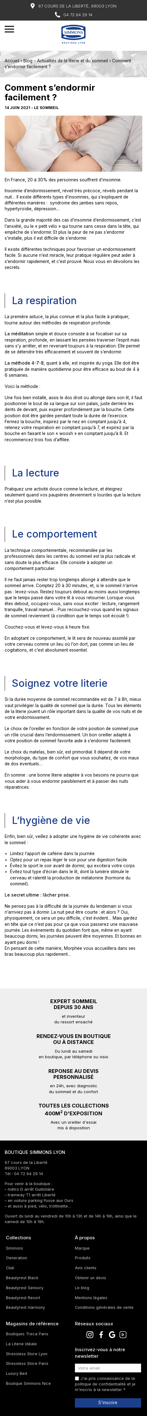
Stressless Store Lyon (26, 1353)
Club (10, 1267)
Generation (16, 1258)
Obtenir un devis (90, 1277)
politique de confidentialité (100, 1384)
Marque (82, 1248)
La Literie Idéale (21, 1344)
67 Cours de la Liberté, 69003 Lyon (77, 5)
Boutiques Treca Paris (27, 1334)
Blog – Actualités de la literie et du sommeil (65, 60)
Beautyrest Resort (23, 1297)
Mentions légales (91, 1297)
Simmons (14, 1248)
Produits (83, 1258)
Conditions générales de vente (104, 1307)
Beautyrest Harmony (25, 1307)
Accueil (12, 60)
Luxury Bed (16, 1373)
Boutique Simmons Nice (28, 1383)
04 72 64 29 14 (77, 14)
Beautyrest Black (22, 1277)
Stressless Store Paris (27, 1363)
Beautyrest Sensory (24, 1287)
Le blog (82, 1287)
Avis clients (85, 1267)
